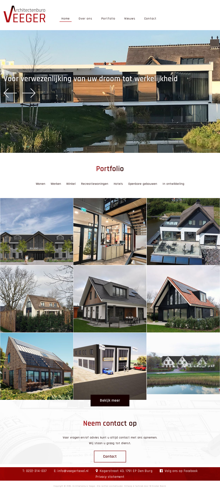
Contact (150, 18)
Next (28, 93)
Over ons (85, 18)
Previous (10, 93)
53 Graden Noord (157, 486)
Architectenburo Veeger (84, 486)
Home (65, 18)
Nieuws (129, 18)
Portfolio (108, 18)
